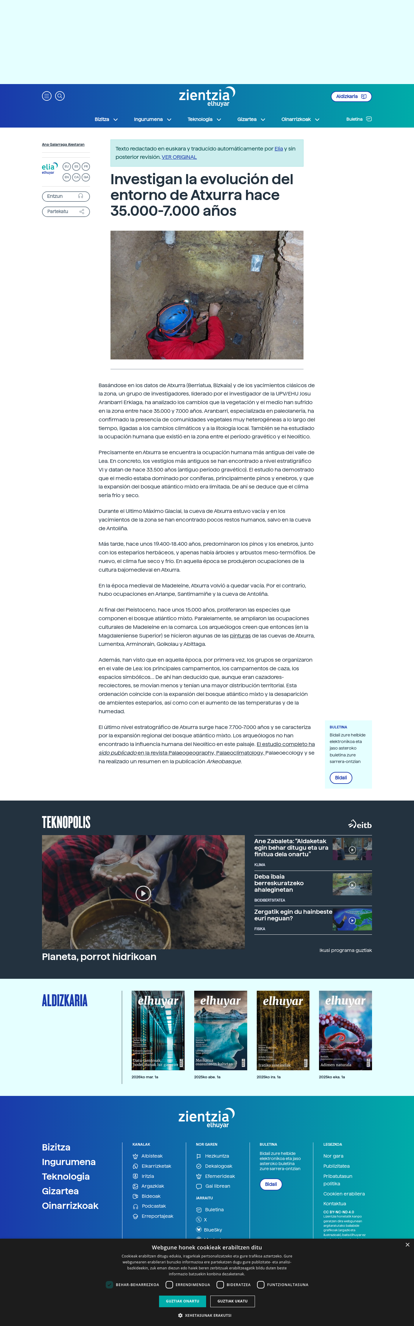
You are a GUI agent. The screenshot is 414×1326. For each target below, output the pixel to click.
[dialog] (207, 1282)
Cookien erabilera (344, 1194)
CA (76, 177)
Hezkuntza (212, 1156)
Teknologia (66, 1176)
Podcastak (149, 1206)
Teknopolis (66, 821)
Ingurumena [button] (153, 119)
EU (67, 166)
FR (86, 166)
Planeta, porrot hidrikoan (99, 956)
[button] (47, 95)
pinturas (240, 635)
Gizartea (60, 1191)
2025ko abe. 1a (207, 1077)
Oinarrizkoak (70, 1205)
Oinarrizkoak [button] (300, 119)
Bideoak (147, 1196)
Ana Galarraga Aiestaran (63, 144)
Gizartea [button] (251, 119)
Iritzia (143, 1176)
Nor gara (333, 1156)
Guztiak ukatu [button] (232, 1301)
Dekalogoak (214, 1166)
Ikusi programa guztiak (346, 950)
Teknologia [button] (205, 119)
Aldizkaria (351, 97)
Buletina (359, 119)
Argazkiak (148, 1186)
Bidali (341, 778)
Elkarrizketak (152, 1166)
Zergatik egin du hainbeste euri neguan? (293, 915)
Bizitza (56, 1147)
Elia (279, 148)
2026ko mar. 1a (145, 1077)
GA (86, 177)
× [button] (407, 1245)
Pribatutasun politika (337, 1180)
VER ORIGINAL (179, 157)
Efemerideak (215, 1176)
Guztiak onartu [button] (182, 1301)
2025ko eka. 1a (332, 1077)
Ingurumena (69, 1161)
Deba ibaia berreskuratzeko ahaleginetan (279, 883)
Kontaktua (334, 1203)
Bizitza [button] (107, 119)
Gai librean (213, 1186)
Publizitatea (336, 1166)
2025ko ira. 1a (269, 1077)
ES (76, 166)
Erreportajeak (153, 1216)
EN (67, 177)
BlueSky (209, 1229)
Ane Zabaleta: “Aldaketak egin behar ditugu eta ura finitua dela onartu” (291, 848)
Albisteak (148, 1156)
